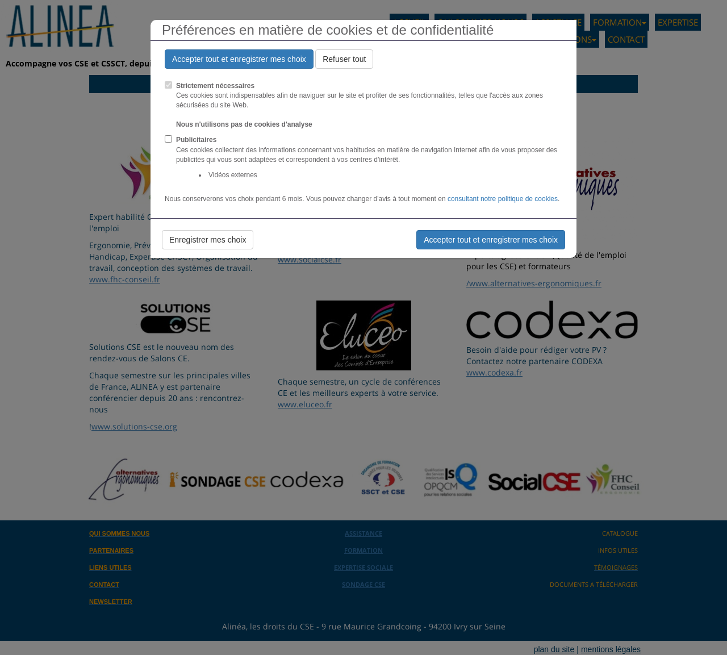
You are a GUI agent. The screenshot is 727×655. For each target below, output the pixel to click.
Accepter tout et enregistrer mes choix (239, 59)
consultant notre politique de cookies (503, 199)
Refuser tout (344, 59)
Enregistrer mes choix (207, 239)
